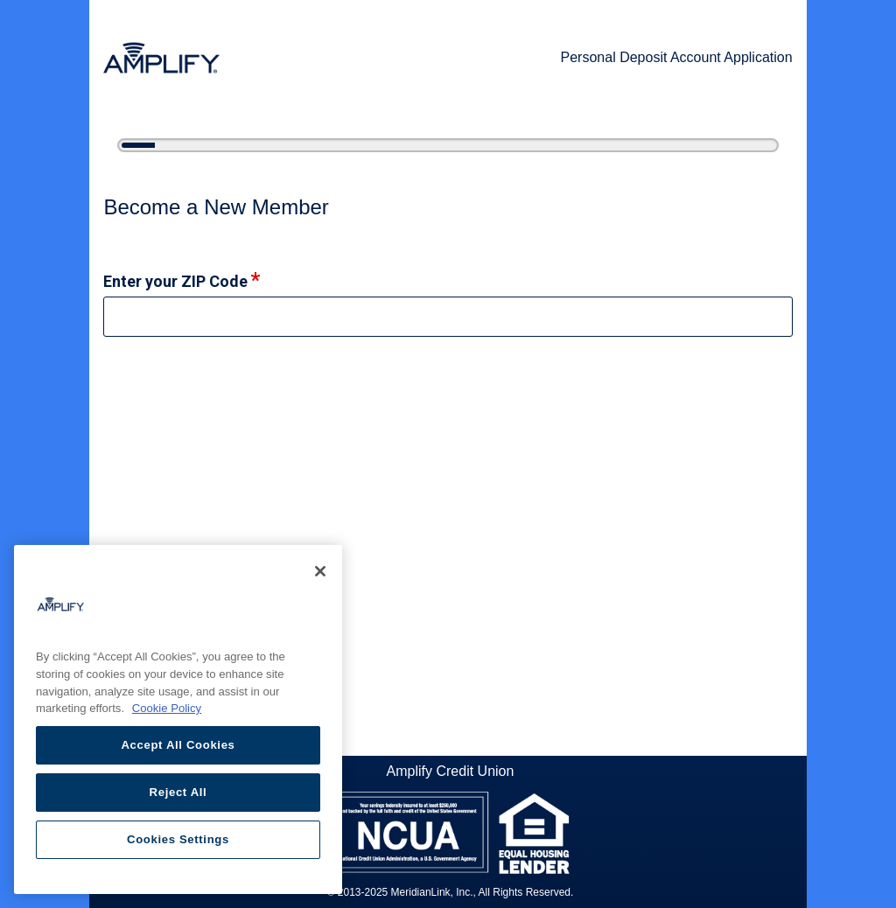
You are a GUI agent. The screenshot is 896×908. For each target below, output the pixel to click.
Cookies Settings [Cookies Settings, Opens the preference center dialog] (178, 839)
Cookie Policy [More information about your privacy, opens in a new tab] (166, 708)
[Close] (320, 571)
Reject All (178, 792)
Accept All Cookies (177, 744)
